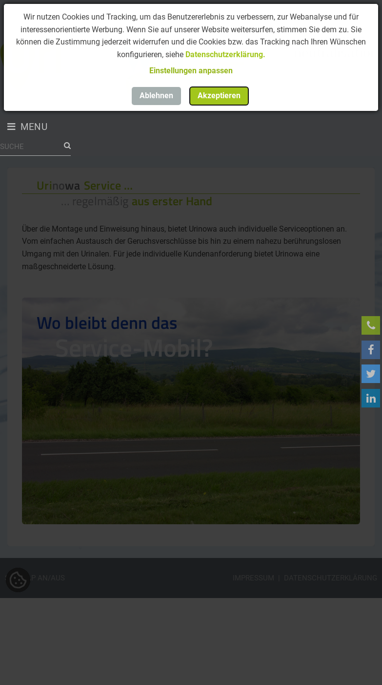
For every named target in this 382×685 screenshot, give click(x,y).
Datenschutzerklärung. (225, 54)
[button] (191, 70)
